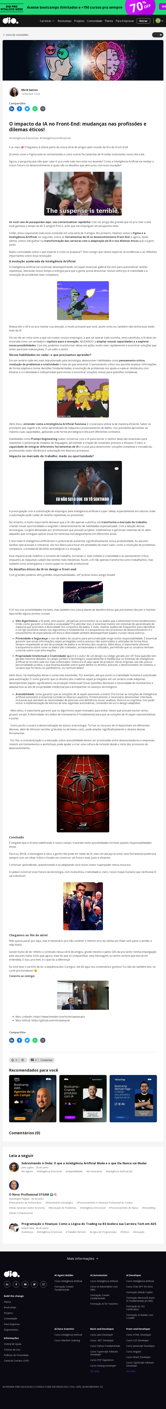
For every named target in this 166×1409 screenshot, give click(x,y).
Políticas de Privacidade (16, 1355)
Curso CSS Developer (137, 1340)
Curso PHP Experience (102, 1360)
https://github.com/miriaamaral (50, 1020)
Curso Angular (133, 1351)
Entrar (143, 21)
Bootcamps (64, 21)
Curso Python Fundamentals (105, 1345)
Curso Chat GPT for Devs (139, 1286)
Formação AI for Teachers (104, 1303)
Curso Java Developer (101, 1334)
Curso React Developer (138, 1357)
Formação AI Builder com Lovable (139, 1316)
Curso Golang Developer (103, 1365)
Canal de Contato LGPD (16, 1360)
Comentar (47, 1060)
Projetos (79, 21)
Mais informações (83, 1258)
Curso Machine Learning (67, 1340)
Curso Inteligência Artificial (68, 1281)
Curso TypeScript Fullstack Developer (104, 1353)
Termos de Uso (12, 1349)
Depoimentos (11, 1329)
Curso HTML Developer (138, 1334)
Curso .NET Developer (102, 1340)
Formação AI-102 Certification (135, 1308)
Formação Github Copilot (139, 1292)
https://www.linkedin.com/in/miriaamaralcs (59, 1016)
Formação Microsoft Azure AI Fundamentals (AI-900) (140, 1299)
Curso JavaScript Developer (140, 1345)
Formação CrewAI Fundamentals (63, 1288)
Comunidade (94, 21)
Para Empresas (125, 21)
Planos (109, 21)
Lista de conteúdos (15, 35)
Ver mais (94, 1371)
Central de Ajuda (12, 1343)
